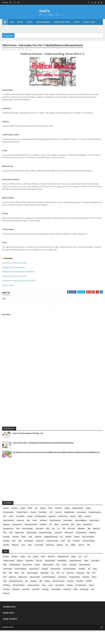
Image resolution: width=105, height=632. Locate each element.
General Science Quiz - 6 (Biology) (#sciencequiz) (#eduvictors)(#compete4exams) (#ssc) (43, 444)
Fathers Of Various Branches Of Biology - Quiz (28, 435)
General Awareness (43, 23)
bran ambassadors (8, 514)
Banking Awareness (77, 510)
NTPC (5, 534)
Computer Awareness (95, 514)
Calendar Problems (22, 514)
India (18, 530)
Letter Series (71, 530)
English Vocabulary (8, 522)
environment (20, 522)
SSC (69, 542)
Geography (6, 526)
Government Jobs (17, 526)
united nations (50, 547)
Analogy (22, 510)
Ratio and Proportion (88, 538)
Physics (24, 538)
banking (67, 510)
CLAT (51, 514)
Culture (11, 518)
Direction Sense (62, 518)
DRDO (80, 518)
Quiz (61, 538)
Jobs (53, 530)
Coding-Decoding (69, 514)
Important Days (88, 526)
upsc (67, 547)
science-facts (40, 542)
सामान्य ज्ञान (81, 547)
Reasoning (6, 542)
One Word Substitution (45, 534)
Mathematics (81, 530)
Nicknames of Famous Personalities (14, 264)
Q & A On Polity (8, 287)
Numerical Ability (31, 534)
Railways (76, 538)
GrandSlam (43, 526)
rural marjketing (28, 542)
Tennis (23, 547)
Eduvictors (5, 2)
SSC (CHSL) (76, 542)
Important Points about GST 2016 (14, 278)
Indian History (39, 530)
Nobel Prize (96, 530)
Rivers (14, 542)
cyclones (29, 518)
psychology (38, 538)
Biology (88, 510)
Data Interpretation (40, 518)
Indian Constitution (27, 530)
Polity (29, 51)
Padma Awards (69, 534)
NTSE (11, 534)
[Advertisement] (52, 374)
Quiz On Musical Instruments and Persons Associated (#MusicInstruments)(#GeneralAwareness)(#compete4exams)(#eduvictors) (56, 454)
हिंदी (88, 547)
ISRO (47, 530)
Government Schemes (31, 526)
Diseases (72, 518)
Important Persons (8, 530)
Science (30, 23)
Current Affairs (89, 23)
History (77, 23)
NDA (89, 530)
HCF (50, 526)
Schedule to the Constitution (13, 269)
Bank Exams (58, 510)
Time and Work (38, 547)
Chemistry (33, 514)
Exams (6, 29)
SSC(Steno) (15, 547)
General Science (94, 522)
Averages (42, 510)
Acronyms (6, 510)
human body (64, 526)
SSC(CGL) (6, 547)
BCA (11, 2)
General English (67, 522)
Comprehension (81, 514)
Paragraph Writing (81, 534)
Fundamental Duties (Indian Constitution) (18, 273)
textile (29, 547)
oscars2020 (58, 534)
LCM (64, 530)
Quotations (69, 538)
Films (28, 522)
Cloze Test (58, 514)
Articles (30, 510)
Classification (43, 514)
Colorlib (11, 629)
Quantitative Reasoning (50, 538)
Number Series (19, 534)
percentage (6, 538)
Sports (63, 542)
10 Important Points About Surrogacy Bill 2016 (18, 282)
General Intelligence (62, 23)
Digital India (52, 518)
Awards (50, 510)
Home (12, 23)
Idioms (79, 526)
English (20, 23)
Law (58, 530)
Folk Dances (43, 522)
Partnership (92, 534)
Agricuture (15, 510)
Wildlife (73, 547)
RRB (20, 542)
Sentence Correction (52, 542)
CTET (14, 2)
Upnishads (60, 547)
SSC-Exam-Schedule (88, 542)
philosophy (16, 538)
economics (88, 518)
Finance (35, 522)
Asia (36, 510)
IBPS (18, 2)
